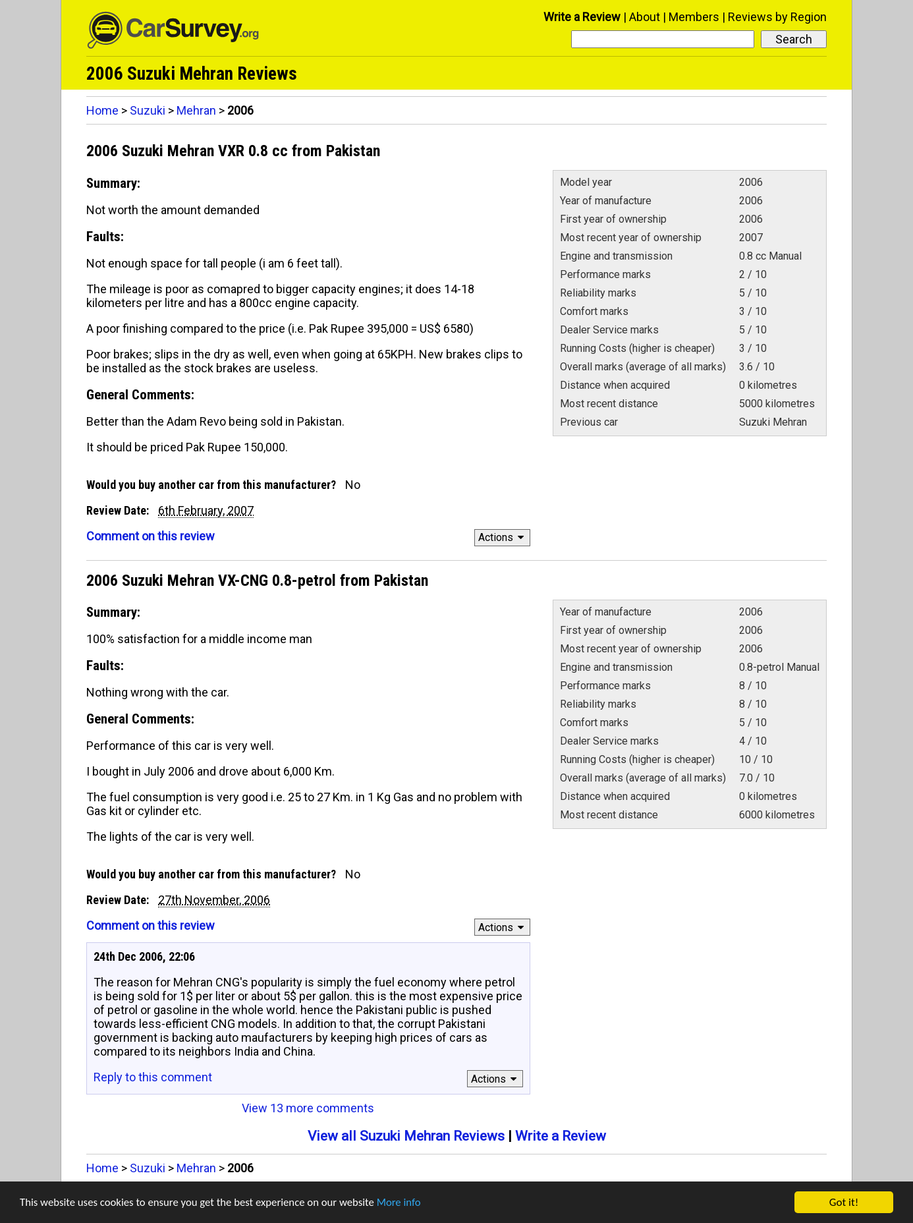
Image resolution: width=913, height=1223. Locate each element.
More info (405, 1204)
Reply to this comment (153, 1077)
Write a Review (582, 17)
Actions (503, 537)
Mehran (196, 110)
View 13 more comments (308, 1108)
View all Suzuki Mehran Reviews (406, 1136)
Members (694, 17)
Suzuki (147, 110)
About (644, 17)
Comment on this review (150, 536)
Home (102, 110)
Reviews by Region (777, 17)
